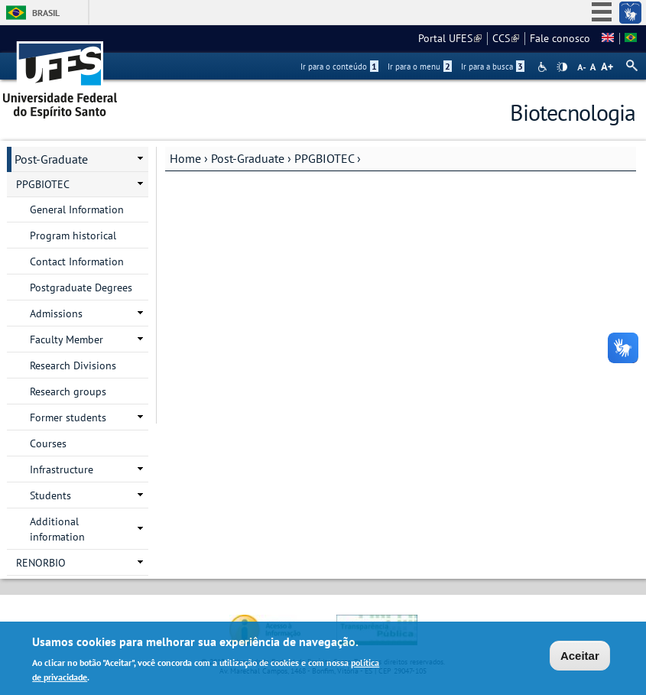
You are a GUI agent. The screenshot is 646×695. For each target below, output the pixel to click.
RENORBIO (41, 563)
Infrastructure (61, 469)
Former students (68, 417)
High (562, 67)
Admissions (56, 313)
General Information (77, 209)
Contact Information (77, 261)
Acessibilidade (544, 67)
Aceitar (579, 657)
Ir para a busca (492, 66)
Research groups (68, 391)
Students (50, 495)
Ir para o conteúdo (339, 66)
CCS (505, 38)
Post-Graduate (247, 158)
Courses (48, 443)
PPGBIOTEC (324, 158)
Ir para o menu (420, 66)
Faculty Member (66, 339)
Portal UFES (450, 38)
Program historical (73, 235)
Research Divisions (73, 365)
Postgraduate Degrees (81, 287)
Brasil (46, 12)
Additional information (57, 529)
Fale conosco (560, 38)
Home (185, 158)
